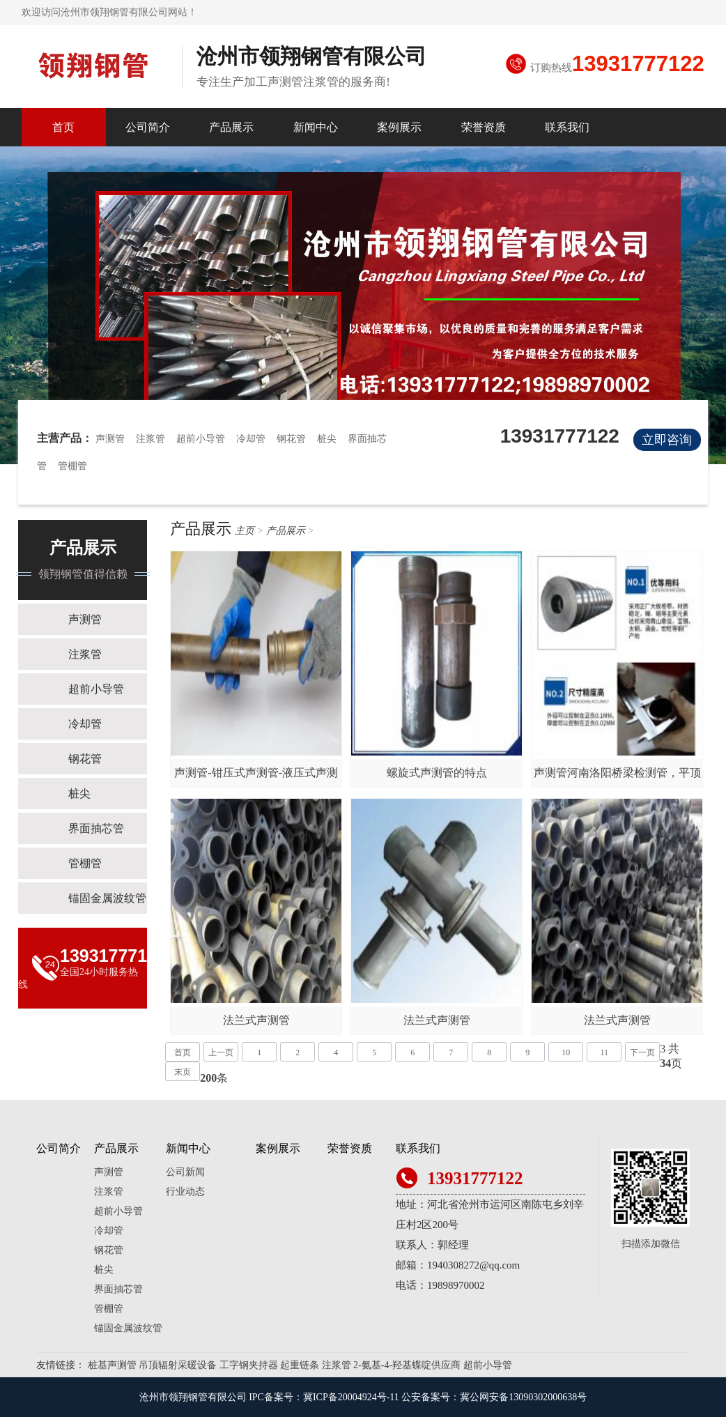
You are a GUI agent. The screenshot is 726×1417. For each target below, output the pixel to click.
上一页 (220, 1052)
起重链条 (299, 1365)
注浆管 (150, 439)
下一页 (642, 1052)
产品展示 (231, 127)
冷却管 (250, 439)
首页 (63, 127)
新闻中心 (315, 127)
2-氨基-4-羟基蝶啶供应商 (407, 1365)
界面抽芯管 (96, 828)
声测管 (110, 439)
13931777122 (638, 64)
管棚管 (72, 466)
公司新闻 (185, 1172)
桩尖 (327, 439)
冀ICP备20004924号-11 (351, 1397)
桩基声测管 (112, 1365)
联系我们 (567, 127)
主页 (244, 531)
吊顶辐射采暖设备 (178, 1365)
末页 (182, 1072)
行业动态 (185, 1191)
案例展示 (399, 127)
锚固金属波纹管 (107, 898)
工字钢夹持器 (248, 1365)
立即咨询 (667, 440)
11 (604, 1052)
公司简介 (147, 127)
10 (566, 1052)
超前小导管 (200, 439)
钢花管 (291, 439)
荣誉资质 (483, 127)
